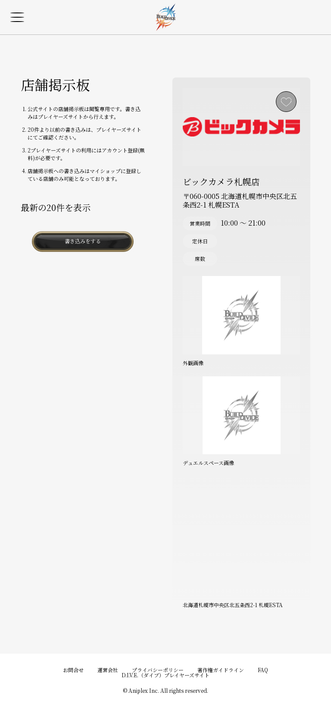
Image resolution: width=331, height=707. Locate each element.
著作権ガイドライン (220, 669)
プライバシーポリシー (158, 669)
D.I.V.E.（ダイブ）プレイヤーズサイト (165, 675)
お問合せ (73, 669)
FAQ (263, 669)
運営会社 (107, 669)
